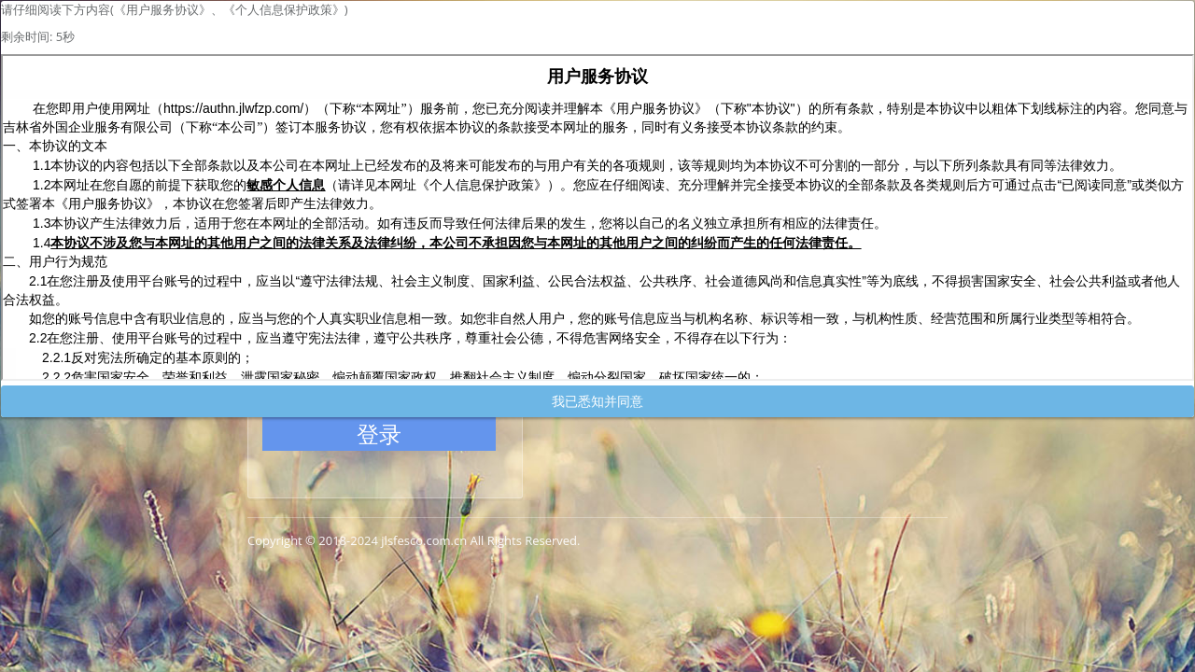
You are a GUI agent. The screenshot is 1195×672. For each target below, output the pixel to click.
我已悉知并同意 (597, 401)
